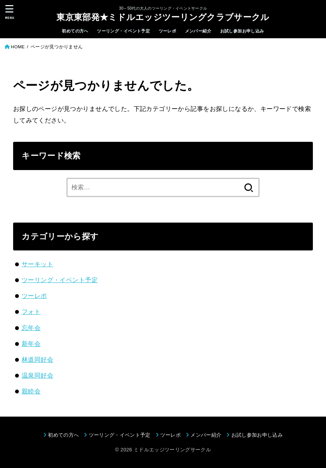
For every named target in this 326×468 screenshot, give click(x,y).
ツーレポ (168, 31)
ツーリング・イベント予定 (123, 31)
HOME (18, 46)
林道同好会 (37, 359)
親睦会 (31, 391)
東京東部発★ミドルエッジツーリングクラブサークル (162, 17)
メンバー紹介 (198, 31)
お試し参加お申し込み (242, 31)
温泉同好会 (37, 375)
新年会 (31, 343)
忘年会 (31, 327)
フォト (31, 311)
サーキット (37, 263)
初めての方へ (75, 31)
